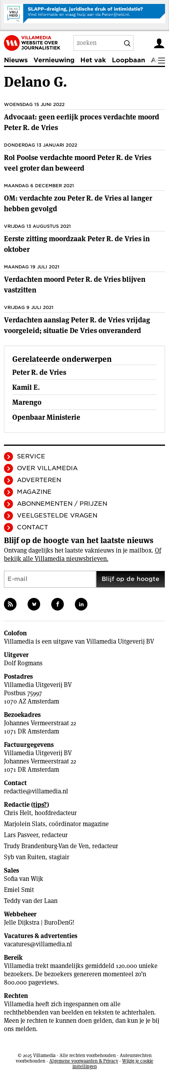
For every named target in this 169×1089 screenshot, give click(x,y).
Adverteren (39, 480)
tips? (40, 804)
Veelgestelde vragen (57, 515)
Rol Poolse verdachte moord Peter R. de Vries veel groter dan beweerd (77, 163)
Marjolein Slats (24, 824)
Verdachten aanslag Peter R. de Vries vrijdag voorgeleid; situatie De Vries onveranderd (77, 325)
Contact (32, 527)
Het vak (93, 60)
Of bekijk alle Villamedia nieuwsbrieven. (82, 554)
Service (31, 456)
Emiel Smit (19, 890)
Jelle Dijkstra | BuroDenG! (39, 922)
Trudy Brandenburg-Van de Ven (46, 846)
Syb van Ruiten (24, 857)
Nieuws (16, 60)
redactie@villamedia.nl (36, 791)
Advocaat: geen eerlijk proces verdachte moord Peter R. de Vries (81, 122)
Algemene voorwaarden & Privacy (83, 1061)
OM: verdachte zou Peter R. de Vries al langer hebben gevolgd (78, 203)
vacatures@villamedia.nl (38, 944)
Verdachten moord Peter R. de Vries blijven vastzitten (74, 284)
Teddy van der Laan (31, 901)
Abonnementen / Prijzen (62, 503)
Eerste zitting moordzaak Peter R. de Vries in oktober (77, 244)
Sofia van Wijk (23, 879)
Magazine (34, 491)
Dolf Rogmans (23, 663)
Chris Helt (17, 813)
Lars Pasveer (21, 835)
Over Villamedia (47, 468)
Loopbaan (128, 60)
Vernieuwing (53, 60)
